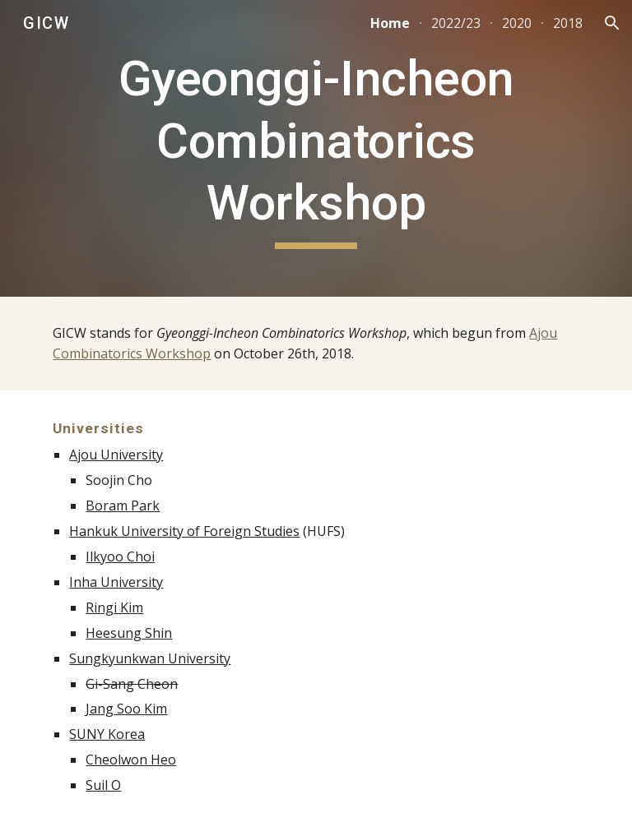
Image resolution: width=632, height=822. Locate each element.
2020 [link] (517, 23)
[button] (612, 23)
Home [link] (390, 23)
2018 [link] (568, 23)
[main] (315, 148)
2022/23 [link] (456, 23)
